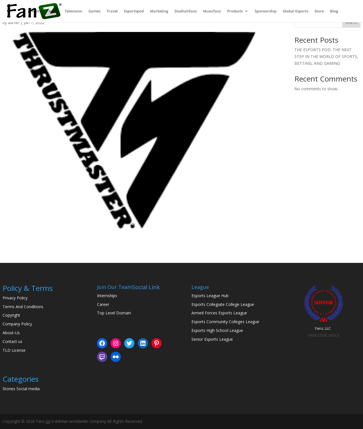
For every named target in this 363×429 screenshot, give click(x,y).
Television (73, 11)
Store (319, 11)
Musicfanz (212, 11)
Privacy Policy (15, 298)
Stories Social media (21, 388)
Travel (112, 11)
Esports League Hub (210, 295)
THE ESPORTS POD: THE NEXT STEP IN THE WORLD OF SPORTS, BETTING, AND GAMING (326, 56)
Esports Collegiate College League (222, 304)
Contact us (12, 341)
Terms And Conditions (23, 306)
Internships (107, 295)
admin (13, 22)
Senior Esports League (212, 339)
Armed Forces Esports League (219, 313)
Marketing (159, 11)
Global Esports (295, 11)
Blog (334, 11)
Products (235, 11)
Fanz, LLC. (323, 328)
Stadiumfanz (185, 11)
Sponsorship (266, 11)
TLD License (14, 350)
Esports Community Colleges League (225, 321)
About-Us (11, 332)
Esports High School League (217, 330)
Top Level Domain (114, 313)
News (53, 11)
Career (103, 304)
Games (94, 11)
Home (37, 11)
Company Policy (17, 324)
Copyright (11, 315)
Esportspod (134, 11)
